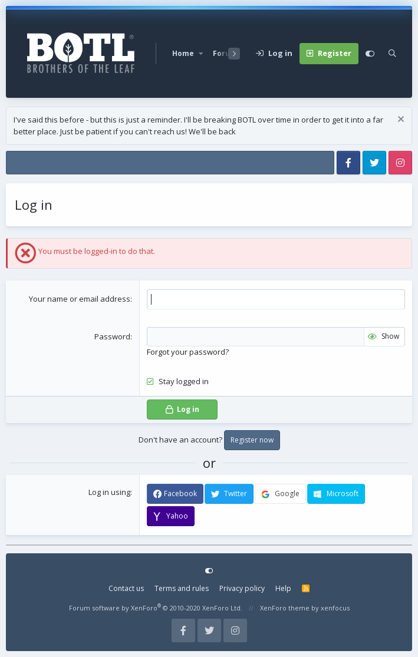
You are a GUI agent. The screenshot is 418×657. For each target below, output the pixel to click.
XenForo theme (285, 607)
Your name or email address (79, 298)
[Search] (392, 53)
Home (183, 53)
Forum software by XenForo (155, 607)
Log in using (109, 492)
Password (112, 336)
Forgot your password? (188, 351)
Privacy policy (242, 588)
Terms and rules (181, 588)
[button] (201, 53)
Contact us (126, 588)
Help (283, 588)
